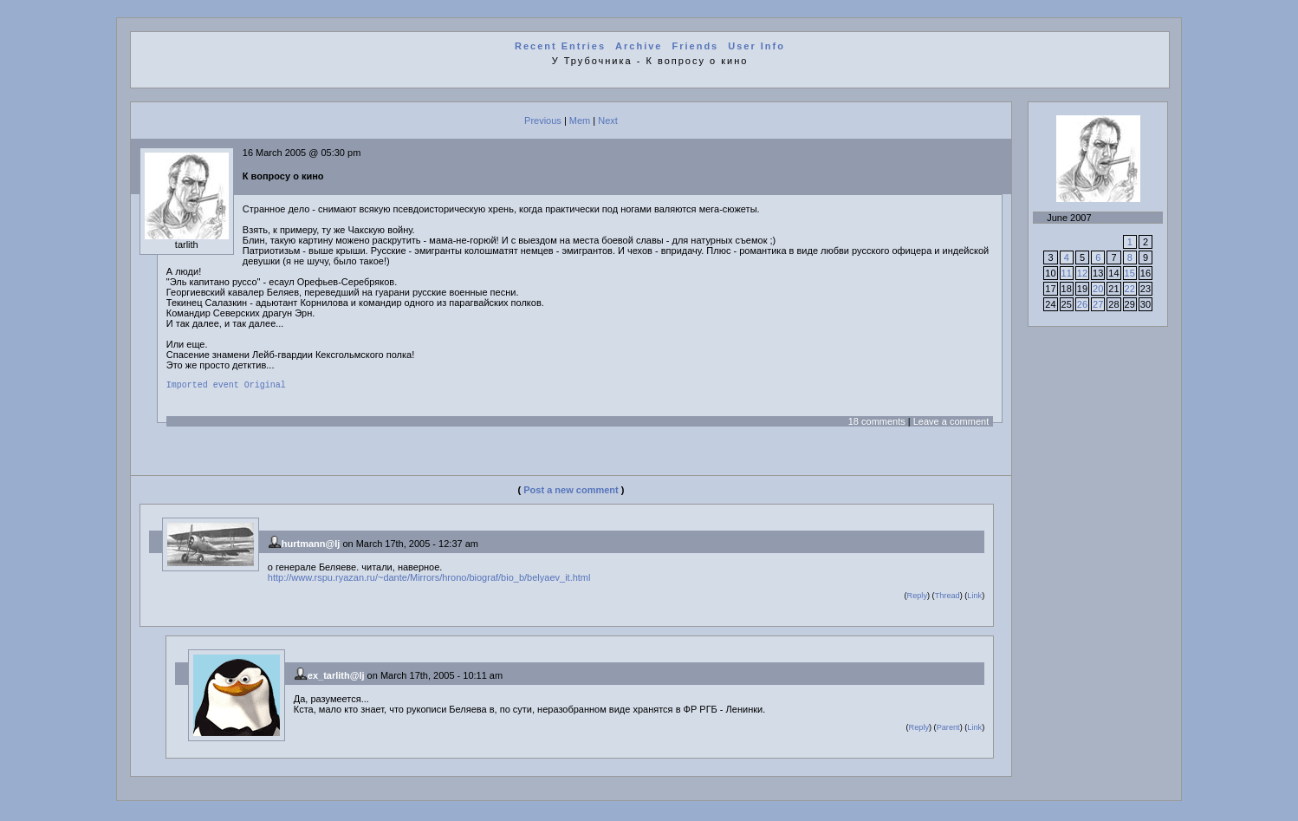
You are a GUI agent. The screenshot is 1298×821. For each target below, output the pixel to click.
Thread (947, 598)
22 (1130, 288)
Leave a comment (951, 424)
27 (1098, 304)
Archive (638, 46)
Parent (948, 730)
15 (1130, 273)
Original (265, 387)
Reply (917, 598)
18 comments (876, 424)
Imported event (202, 387)
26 (1082, 304)
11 (1066, 273)
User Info (756, 46)
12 (1082, 273)
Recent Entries (560, 46)
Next (608, 120)
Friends (695, 46)
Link (974, 598)
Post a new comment (570, 492)
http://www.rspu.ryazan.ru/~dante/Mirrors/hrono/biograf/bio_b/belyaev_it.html (429, 580)
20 (1098, 288)
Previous (542, 120)
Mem (579, 120)
